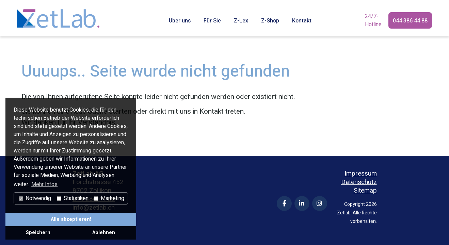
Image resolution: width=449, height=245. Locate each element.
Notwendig (35, 198)
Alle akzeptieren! (71, 219)
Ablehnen (103, 232)
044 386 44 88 (410, 21)
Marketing (109, 198)
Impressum (360, 173)
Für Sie (212, 21)
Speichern (38, 232)
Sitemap (365, 190)
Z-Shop (270, 21)
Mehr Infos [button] (44, 184)
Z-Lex (241, 21)
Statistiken (73, 198)
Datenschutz (359, 182)
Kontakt (301, 21)
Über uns (180, 21)
